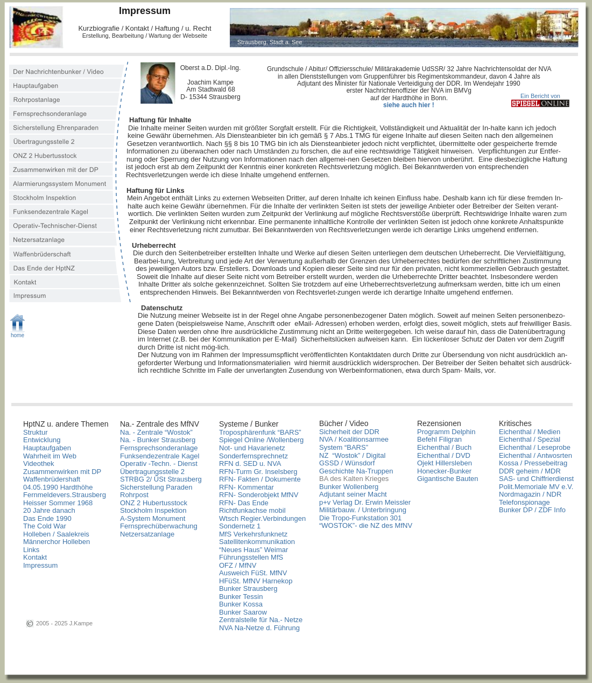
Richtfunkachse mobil (252, 510)
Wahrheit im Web (49, 456)
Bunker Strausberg (249, 588)
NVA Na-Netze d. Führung (259, 628)
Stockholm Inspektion (153, 510)
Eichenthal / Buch (444, 447)
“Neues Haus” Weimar (253, 550)
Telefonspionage (524, 502)
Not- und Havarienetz (252, 448)
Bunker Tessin (241, 597)
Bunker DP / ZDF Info (532, 510)
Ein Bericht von (540, 96)
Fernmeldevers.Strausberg (64, 495)
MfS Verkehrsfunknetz (253, 534)
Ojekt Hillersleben (444, 463)
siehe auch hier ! (408, 105)
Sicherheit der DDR (349, 432)
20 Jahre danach (49, 510)
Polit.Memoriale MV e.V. (536, 487)
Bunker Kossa (241, 604)
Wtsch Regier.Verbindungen (262, 518)
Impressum (40, 565)
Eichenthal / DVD (443, 455)
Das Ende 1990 (47, 518)
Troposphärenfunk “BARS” (260, 432)
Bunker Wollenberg (348, 487)
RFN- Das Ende (244, 503)
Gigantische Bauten (447, 479)
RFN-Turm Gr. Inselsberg (258, 472)
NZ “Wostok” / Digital (352, 455)
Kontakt (35, 557)
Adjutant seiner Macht (353, 494)
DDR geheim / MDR (530, 471)
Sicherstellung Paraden (156, 487)
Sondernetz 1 (239, 526)
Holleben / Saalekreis (56, 534)
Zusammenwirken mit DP (62, 472)
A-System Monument (152, 518)
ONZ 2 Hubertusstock (153, 503)
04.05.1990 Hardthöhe (58, 487)
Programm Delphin (446, 432)
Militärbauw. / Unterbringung (362, 510)
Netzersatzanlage (147, 534)
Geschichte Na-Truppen (356, 471)
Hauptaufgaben (47, 448)
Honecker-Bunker (444, 471)
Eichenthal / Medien (529, 432)
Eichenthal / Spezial (529, 439)
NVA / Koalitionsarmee (354, 439)
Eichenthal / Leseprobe (534, 447)
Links (31, 550)
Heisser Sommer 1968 (58, 503)
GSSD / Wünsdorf (347, 463)
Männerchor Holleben (56, 542)
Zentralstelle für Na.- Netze (260, 620)
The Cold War (44, 526)
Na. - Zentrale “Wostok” (156, 432)
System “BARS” (343, 447)
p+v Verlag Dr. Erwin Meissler (365, 502)
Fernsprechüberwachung (159, 526)
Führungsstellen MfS (251, 557)
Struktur (35, 432)
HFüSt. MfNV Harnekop (256, 581)
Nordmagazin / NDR (530, 494)
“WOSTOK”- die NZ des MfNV (365, 525)
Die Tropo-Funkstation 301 (360, 518)
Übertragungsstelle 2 (152, 472)
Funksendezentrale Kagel (159, 456)
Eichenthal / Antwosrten (535, 455)
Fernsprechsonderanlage (159, 448)
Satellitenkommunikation (257, 542)
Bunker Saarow (243, 612)
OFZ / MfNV (237, 565)
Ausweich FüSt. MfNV (253, 573)
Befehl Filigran (439, 439)
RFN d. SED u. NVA (250, 463)
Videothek (38, 463)
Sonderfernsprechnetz (253, 456)
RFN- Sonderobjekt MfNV (258, 495)
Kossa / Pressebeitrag (533, 463)
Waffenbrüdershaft (51, 479)
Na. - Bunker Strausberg (157, 440)
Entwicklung (41, 440)
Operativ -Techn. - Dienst (159, 463)
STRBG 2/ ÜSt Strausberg (161, 479)
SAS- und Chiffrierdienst (536, 479)
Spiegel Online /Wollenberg (261, 440)
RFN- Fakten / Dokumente (260, 479)
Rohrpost (134, 495)
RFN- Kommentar (246, 487)
